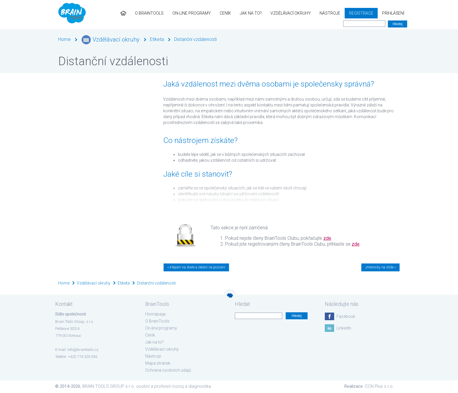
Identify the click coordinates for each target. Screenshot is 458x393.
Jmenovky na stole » (380, 267)
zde (327, 238)
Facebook (345, 316)
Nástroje (330, 13)
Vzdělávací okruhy (290, 13)
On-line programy (191, 13)
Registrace (361, 13)
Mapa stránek (157, 363)
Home (64, 39)
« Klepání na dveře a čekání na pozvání (196, 267)
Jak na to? (251, 13)
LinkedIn (343, 328)
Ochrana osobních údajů (168, 370)
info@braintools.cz (82, 349)
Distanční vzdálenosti (195, 39)
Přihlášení (393, 13)
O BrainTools (149, 13)
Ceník (225, 13)
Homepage (155, 314)
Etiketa (157, 39)
